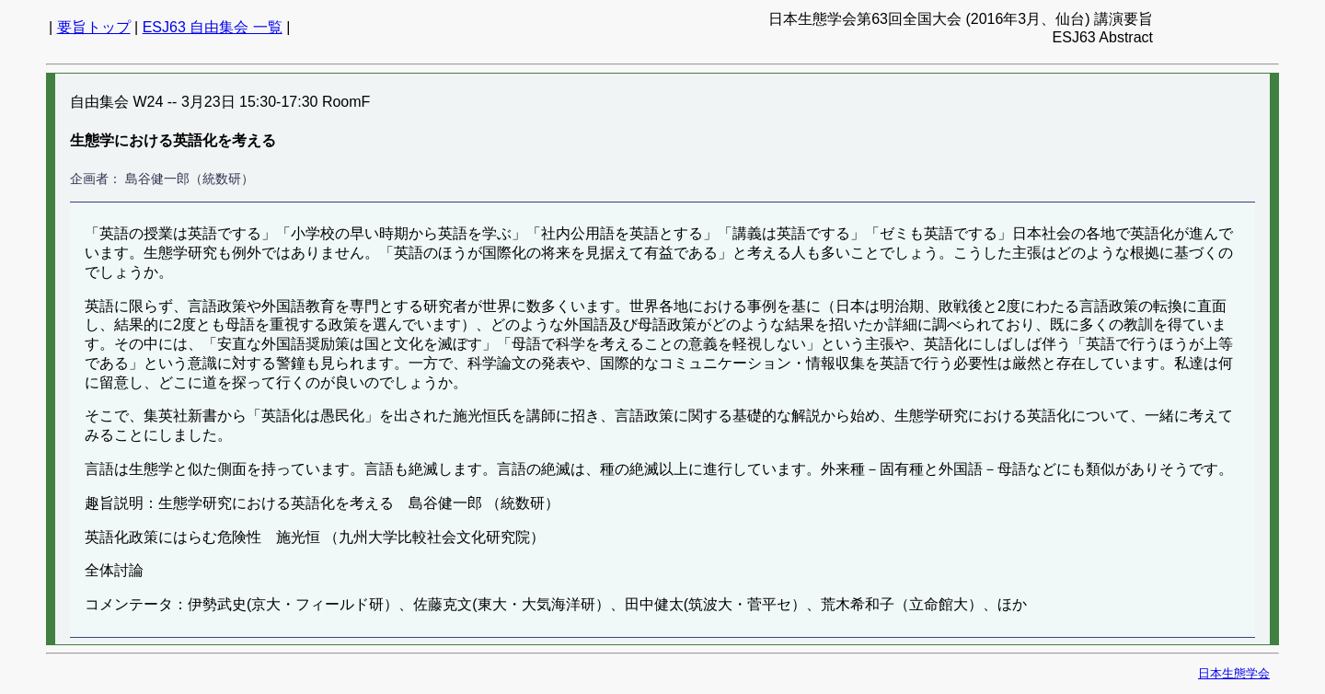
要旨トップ (94, 27)
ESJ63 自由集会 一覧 (212, 27)
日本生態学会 (1234, 673)
